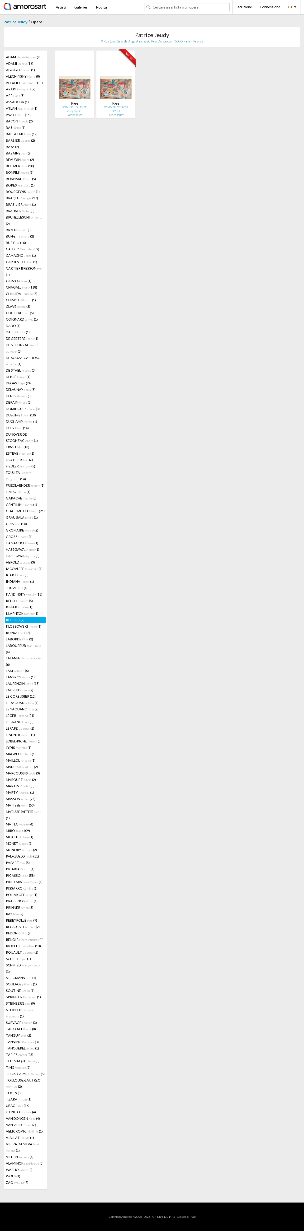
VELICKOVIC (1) (24, 1131)
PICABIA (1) (20, 869)
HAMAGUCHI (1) (22, 543)
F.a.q (193, 1216)
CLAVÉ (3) (18, 306)
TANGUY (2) (18, 1035)
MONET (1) (19, 843)
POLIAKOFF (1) (21, 895)
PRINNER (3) (19, 907)
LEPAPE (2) (20, 728)
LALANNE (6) (24, 661)
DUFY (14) (17, 428)
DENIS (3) (19, 396)
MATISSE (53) (20, 805)
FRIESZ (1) (18, 492)
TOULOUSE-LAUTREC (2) (23, 1083)
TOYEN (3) (14, 1093)
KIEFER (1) (19, 607)
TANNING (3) (22, 1042)
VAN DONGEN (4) (23, 1118)
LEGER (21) (20, 715)
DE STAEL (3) (21, 370)
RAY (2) (14, 914)
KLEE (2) (15, 620)
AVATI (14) (18, 115)
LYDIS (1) (18, 748)
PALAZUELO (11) (22, 856)
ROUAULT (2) (22, 952)
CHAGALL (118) (21, 287)
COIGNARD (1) (22, 319)
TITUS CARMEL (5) (25, 1074)
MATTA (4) (19, 824)
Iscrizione (244, 7)
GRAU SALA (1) (22, 517)
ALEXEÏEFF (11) (24, 83)
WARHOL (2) (19, 1170)
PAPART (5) (18, 863)
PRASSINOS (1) (22, 901)
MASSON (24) (20, 799)
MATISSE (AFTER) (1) (23, 815)
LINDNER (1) (20, 735)
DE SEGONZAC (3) (22, 348)
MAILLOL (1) (20, 760)
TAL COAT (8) (21, 1029)
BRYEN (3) (19, 230)
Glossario (183, 1216)
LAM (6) (17, 671)
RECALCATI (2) (23, 927)
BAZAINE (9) (19, 153)
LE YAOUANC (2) (22, 709)
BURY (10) (16, 243)
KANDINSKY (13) (24, 594)
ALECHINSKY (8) (23, 76)
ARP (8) (15, 95)
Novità (101, 7)
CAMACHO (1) (21, 255)
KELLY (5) (19, 601)
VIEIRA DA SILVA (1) (23, 1147)
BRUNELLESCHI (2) (24, 220)
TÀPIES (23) (19, 1055)
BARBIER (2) (20, 140)
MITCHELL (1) (19, 837)
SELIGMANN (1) (21, 978)
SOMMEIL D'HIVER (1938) (116, 109)
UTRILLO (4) (21, 1112)
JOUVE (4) (17, 588)
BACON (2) (19, 121)
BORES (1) (20, 185)
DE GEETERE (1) (22, 338)
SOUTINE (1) (20, 991)
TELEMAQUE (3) (22, 1061)
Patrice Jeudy (16, 21)
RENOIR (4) (24, 939)
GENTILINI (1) (21, 505)
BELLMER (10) (20, 166)
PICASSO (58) (20, 875)
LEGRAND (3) (19, 722)
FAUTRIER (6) (19, 460)
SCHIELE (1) (18, 959)
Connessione (270, 7)
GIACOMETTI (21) (25, 511)
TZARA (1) (18, 1099)
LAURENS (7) (19, 690)
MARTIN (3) (20, 786)
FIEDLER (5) (20, 466)
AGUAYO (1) (20, 70)
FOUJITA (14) (18, 476)
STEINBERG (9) (20, 1003)
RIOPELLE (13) (23, 946)
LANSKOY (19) (21, 677)
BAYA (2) (12, 147)
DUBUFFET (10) (21, 415)
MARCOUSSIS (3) (23, 773)
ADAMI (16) (19, 63)
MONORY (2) (21, 850)
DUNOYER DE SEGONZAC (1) (22, 437)
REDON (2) (19, 933)
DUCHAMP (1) (21, 422)
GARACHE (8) (21, 498)
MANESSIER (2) (22, 767)
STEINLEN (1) (20, 1013)
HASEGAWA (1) (22, 549)
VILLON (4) (19, 1157)
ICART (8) (17, 575)
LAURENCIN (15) (22, 683)
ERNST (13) (17, 447)
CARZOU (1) (18, 281)
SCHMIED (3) (23, 968)
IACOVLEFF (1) (24, 569)
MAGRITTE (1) (21, 754)
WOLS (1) (13, 1176)
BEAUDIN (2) (20, 160)
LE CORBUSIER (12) (21, 696)
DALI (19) (19, 332)
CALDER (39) (22, 249)
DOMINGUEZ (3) (23, 409)
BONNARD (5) (21, 179)
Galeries (81, 7)
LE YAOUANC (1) (22, 703)
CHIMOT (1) (21, 300)
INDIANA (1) (20, 581)
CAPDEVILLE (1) (21, 262)
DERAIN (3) (19, 402)
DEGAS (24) (19, 383)
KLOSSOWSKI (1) (23, 626)
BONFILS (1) (19, 172)
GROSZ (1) (19, 537)
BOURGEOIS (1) (23, 192)
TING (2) (18, 1067)
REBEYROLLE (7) (21, 920)
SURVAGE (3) (21, 1023)
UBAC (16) (17, 1106)
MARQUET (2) (21, 780)
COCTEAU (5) (20, 313)
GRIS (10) (16, 524)
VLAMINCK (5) (24, 1163)
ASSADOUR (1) (17, 102)
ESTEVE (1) (20, 453)
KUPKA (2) (18, 633)
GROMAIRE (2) (22, 530)
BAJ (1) (15, 128)
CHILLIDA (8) (21, 294)
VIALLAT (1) (20, 1138)
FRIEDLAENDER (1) (25, 485)
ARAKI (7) (20, 89)
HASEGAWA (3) (22, 556)
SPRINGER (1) (23, 997)
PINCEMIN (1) (24, 882)
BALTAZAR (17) (22, 134)
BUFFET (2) (20, 236)
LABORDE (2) (19, 639)
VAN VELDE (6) (21, 1125)
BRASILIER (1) (21, 204)
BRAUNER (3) (20, 211)
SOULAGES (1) (21, 984)
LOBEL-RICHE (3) (24, 741)
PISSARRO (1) (22, 888)
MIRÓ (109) (18, 831)
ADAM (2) (23, 57)
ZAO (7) (17, 1182)
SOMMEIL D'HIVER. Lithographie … (74, 109)
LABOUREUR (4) (23, 648)
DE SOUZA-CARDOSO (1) (23, 361)
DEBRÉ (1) (18, 377)
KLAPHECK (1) (22, 613)
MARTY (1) (20, 792)
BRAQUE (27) (22, 198)
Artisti (61, 7)
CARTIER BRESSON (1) (25, 271)
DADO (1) (13, 326)
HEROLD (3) (20, 562)
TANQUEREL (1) (22, 1048)
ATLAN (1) (21, 108)
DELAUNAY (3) (20, 389)
